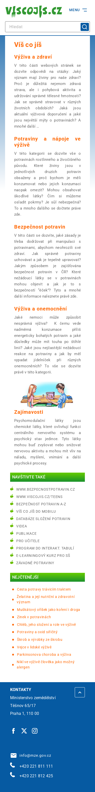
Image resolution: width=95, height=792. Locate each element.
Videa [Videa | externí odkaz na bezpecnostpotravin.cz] (21, 526)
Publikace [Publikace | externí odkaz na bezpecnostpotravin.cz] (26, 533)
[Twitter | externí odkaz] (24, 730)
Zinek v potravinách (34, 617)
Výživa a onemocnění (40, 309)
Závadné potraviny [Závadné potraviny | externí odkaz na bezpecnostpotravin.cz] (35, 563)
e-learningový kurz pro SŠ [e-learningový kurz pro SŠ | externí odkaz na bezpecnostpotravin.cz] (43, 556)
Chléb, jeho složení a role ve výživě (46, 625)
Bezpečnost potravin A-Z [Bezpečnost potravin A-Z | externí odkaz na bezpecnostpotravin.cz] (41, 504)
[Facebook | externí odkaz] (13, 730)
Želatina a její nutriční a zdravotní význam (45, 599)
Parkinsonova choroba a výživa (44, 654)
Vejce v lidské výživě (34, 647)
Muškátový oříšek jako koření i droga (48, 610)
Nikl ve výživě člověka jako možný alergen (45, 664)
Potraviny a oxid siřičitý (37, 632)
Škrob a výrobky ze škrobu (40, 640)
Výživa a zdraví (33, 57)
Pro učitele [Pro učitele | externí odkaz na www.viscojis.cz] (28, 541)
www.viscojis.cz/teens (39, 497)
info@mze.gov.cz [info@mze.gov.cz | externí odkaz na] (31, 755)
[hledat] (47, 26)
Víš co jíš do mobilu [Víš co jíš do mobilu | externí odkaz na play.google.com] (36, 511)
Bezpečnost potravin (39, 227)
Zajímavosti (28, 412)
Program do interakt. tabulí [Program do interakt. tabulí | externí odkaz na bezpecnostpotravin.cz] (45, 548)
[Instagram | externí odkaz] (35, 730)
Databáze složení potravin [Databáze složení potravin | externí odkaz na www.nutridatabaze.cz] (43, 519)
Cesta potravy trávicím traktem (44, 589)
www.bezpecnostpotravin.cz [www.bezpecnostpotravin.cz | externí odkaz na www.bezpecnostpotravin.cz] (45, 489)
